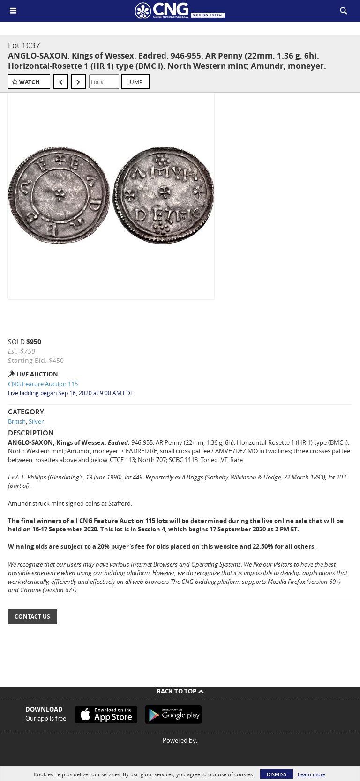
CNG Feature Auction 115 (43, 384)
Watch (29, 82)
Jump (135, 82)
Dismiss (276, 774)
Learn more (311, 774)
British (17, 421)
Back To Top (180, 691)
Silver (36, 421)
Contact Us (32, 616)
